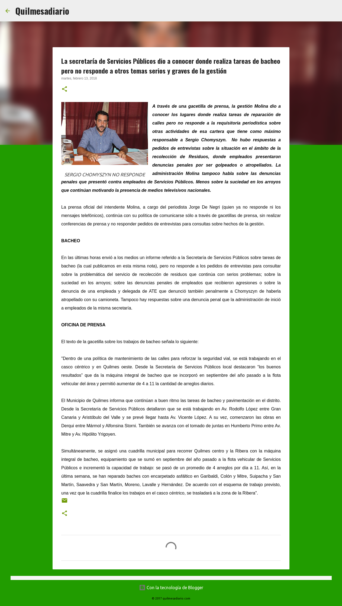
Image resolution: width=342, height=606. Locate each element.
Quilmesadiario (42, 10)
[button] (64, 89)
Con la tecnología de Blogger (171, 587)
